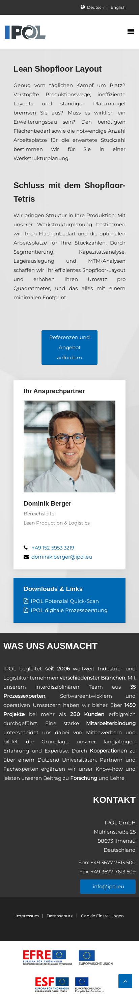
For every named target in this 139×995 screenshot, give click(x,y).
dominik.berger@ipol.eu (61, 557)
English (118, 7)
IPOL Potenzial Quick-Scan (65, 601)
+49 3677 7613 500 (112, 862)
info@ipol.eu (108, 886)
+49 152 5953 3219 (53, 547)
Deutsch (96, 7)
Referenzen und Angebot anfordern (69, 347)
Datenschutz (60, 915)
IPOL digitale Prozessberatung (69, 610)
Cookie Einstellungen (102, 915)
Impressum (27, 915)
